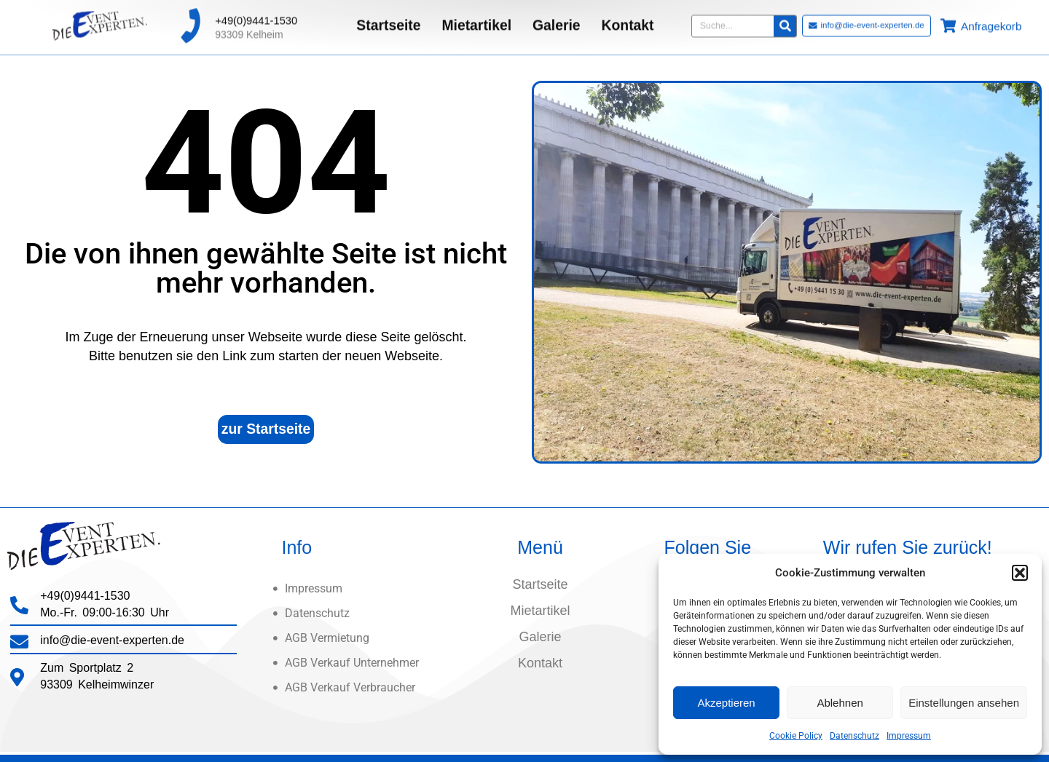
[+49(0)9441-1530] (190, 19)
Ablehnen (840, 702)
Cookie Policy (795, 736)
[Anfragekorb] (948, 18)
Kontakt (628, 18)
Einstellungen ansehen (963, 702)
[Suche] (785, 18)
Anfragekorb (991, 19)
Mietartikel (476, 18)
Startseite (388, 18)
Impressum (909, 736)
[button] (1020, 572)
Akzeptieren (726, 702)
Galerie (557, 18)
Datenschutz (854, 736)
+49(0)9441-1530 (256, 13)
